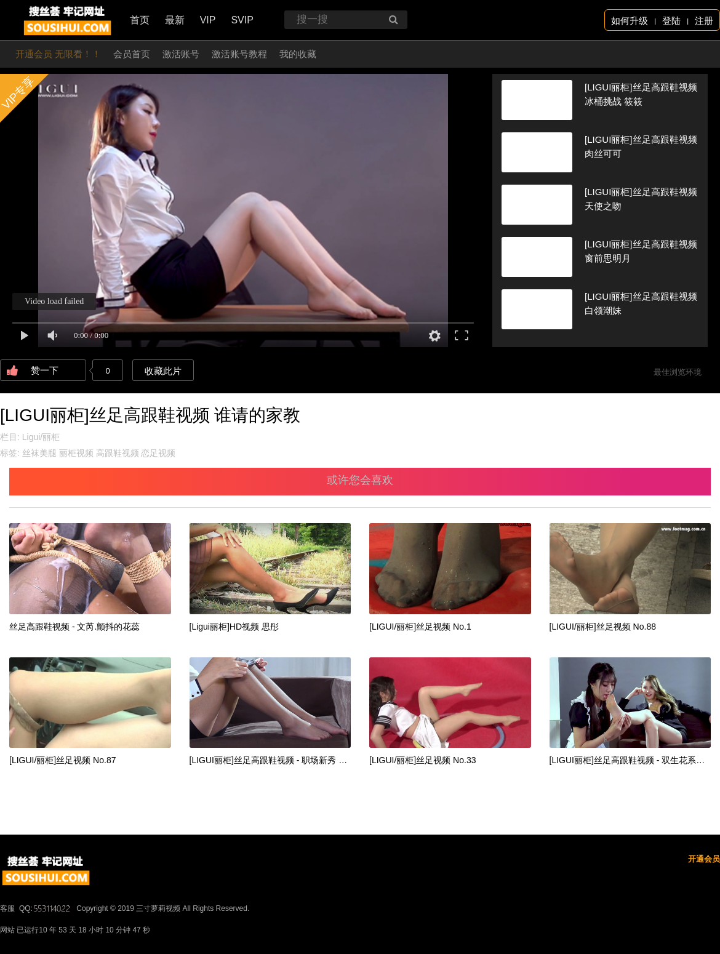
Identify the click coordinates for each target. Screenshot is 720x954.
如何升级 (629, 20)
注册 (704, 20)
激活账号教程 (239, 54)
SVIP (242, 20)
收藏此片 (163, 371)
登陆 (671, 20)
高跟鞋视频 (117, 453)
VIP (208, 20)
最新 (175, 20)
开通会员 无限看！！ (58, 54)
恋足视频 (158, 453)
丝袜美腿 (39, 453)
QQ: (45, 908)
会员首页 (131, 54)
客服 (7, 908)
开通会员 (704, 859)
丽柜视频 (76, 453)
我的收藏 (297, 54)
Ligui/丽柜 (41, 437)
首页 (140, 20)
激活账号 (180, 54)
